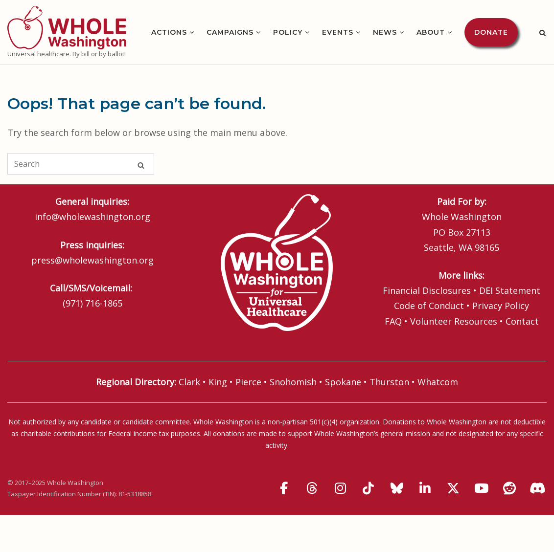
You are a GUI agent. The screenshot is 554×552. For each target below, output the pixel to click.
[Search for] (80, 164)
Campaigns (230, 32)
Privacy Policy (500, 305)
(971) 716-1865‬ (92, 303)
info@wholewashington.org (92, 216)
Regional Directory (135, 382)
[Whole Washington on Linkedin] (425, 488)
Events (337, 32)
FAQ (393, 321)
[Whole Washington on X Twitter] (453, 488)
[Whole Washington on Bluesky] (397, 488)
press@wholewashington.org (92, 260)
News (385, 32)
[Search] (141, 164)
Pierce (248, 382)
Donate (491, 32)
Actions (169, 32)
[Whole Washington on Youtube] (481, 488)
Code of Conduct (429, 305)
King (217, 382)
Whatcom (437, 382)
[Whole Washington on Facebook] (284, 488)
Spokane (343, 382)
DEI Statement (509, 290)
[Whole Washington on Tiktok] (368, 488)
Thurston (389, 382)
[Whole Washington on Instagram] (340, 488)
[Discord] (538, 488)
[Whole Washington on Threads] (312, 488)
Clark (189, 382)
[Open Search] (542, 33)
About (430, 32)
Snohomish (293, 382)
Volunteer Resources (453, 321)
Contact (522, 321)
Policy (287, 32)
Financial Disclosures (427, 290)
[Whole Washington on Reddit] (509, 488)
